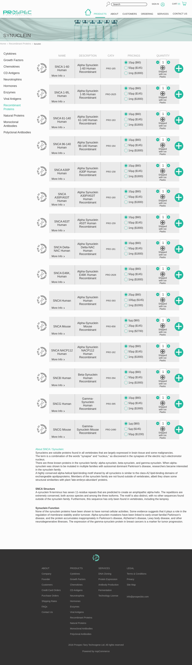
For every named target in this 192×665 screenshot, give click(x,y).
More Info (58, 75)
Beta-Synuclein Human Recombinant (87, 378)
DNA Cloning (104, 573)
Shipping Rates (49, 601)
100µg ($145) (134, 300)
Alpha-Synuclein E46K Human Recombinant (87, 275)
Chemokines (12, 66)
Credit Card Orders (51, 590)
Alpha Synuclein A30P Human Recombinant (87, 172)
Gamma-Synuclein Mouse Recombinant (88, 430)
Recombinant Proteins (12, 107)
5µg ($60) (131, 320)
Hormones (10, 86)
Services (104, 568)
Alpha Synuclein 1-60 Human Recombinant (87, 69)
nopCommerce (102, 651)
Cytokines (10, 53)
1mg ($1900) (133, 382)
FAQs (44, 606)
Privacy (130, 579)
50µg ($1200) (134, 434)
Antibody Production (108, 584)
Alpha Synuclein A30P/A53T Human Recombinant (87, 197)
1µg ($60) (131, 423)
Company (46, 573)
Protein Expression (107, 579)
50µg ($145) (133, 68)
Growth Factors (13, 60)
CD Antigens (12, 73)
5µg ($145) (132, 429)
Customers (47, 584)
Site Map (131, 584)
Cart (176, 4)
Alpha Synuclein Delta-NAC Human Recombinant (87, 249)
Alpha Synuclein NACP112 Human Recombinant (87, 352)
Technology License (108, 595)
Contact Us (47, 612)
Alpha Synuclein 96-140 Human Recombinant (87, 146)
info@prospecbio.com (138, 596)
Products (76, 568)
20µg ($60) (132, 294)
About (45, 568)
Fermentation (105, 590)
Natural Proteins (14, 115)
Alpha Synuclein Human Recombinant (87, 301)
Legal (130, 568)
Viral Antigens (12, 98)
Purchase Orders (50, 595)
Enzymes (9, 92)
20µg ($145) (133, 326)
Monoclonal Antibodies (11, 124)
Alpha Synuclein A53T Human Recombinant (87, 223)
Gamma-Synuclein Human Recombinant (87, 403)
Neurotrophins (13, 79)
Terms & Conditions (136, 573)
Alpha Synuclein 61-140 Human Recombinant (87, 120)
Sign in (155, 4)
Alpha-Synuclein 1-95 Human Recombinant (87, 94)
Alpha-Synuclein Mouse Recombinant (87, 326)
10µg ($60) (132, 62)
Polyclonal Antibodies (17, 132)
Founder (46, 579)
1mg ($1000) (133, 305)
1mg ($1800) (133, 73)
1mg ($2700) (133, 331)
